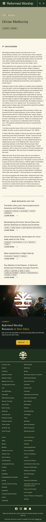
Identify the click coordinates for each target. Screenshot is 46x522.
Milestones (27, 368)
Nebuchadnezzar (32, 272)
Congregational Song (8, 464)
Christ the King (6, 431)
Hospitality (5, 490)
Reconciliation (28, 401)
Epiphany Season (7, 378)
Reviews (26, 408)
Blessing (4, 447)
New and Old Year (29, 381)
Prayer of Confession (30, 454)
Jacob (27, 270)
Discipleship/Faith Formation (10, 477)
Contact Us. (38, 519)
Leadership (5, 500)
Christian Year (6, 454)
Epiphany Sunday (7, 374)
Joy (25, 242)
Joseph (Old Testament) (12, 272)
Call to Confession (29, 450)
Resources (11, 15)
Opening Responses (29, 447)
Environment (24, 211)
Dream (21, 270)
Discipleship (8, 256)
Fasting (4, 480)
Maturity (16, 256)
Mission (26, 371)
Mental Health (28, 364)
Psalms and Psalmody (30, 398)
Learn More (11, 216)
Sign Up (23, 342)
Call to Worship (28, 440)
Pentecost (8, 213)
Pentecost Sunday (7, 418)
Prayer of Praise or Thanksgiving (33, 495)
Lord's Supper (28, 492)
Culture (4, 470)
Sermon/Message (29, 474)
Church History (6, 457)
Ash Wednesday (6, 391)
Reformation (27, 404)
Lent (3, 388)
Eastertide (5, 411)
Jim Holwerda (11, 46)
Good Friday (5, 404)
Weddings (27, 421)
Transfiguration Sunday (8, 384)
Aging (3, 440)
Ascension (8, 211)
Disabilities (5, 474)
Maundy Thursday (7, 401)
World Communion (29, 428)
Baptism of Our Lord (7, 381)
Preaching (27, 391)
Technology (27, 414)
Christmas (14, 270)
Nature (33, 211)
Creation (15, 211)
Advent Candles (16, 227)
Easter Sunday (6, 408)
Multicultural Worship (30, 378)
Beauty (4, 444)
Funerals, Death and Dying (9, 484)
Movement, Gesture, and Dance (33, 374)
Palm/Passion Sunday (8, 398)
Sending (26, 499)
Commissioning (6, 460)
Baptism (26, 477)
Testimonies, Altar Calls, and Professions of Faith (32, 484)
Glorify (6, 28)
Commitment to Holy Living (31, 464)
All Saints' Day (6, 428)
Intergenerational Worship (9, 494)
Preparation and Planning (31, 394)
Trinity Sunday (6, 424)
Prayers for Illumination (30, 467)
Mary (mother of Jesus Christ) (32, 227)
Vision (14, 274)
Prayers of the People (30, 489)
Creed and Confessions (30, 480)
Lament (26, 457)
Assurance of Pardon (30, 460)
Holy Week (5, 394)
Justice (4, 497)
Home (4, 15)
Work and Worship (29, 424)
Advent (7, 227)
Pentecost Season (7, 421)
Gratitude (4, 487)
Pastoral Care (28, 388)
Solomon (7, 274)
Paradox (24, 256)
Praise (14, 28)
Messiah (23, 272)
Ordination (27, 384)
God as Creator (17, 242)
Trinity (7, 244)
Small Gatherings (29, 411)
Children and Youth (7, 450)
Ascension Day (6, 414)
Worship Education (29, 431)
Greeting (26, 444)
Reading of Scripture (30, 470)
